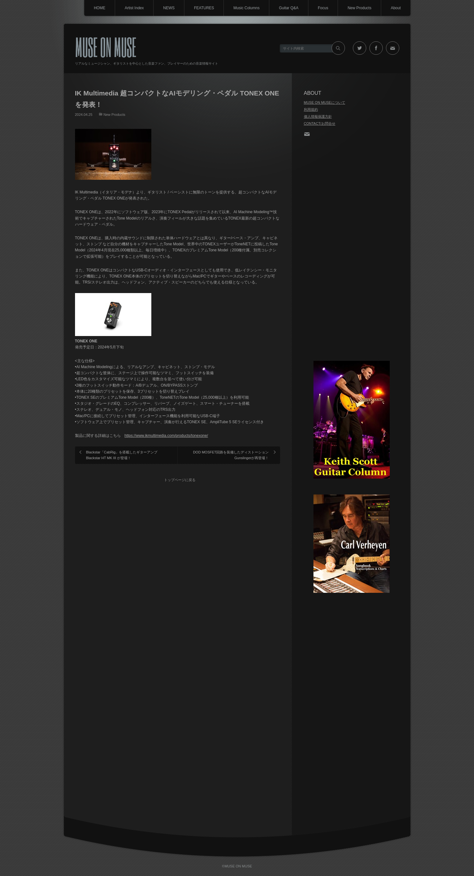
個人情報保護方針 (318, 116)
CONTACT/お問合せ (319, 123)
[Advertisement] (351, 249)
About (396, 8)
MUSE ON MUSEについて (324, 102)
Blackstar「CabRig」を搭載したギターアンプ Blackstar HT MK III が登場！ (122, 455)
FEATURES (204, 8)
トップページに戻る (180, 480)
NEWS (169, 8)
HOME (99, 8)
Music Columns (246, 8)
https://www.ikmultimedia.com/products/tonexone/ (166, 435)
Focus (323, 8)
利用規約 (311, 109)
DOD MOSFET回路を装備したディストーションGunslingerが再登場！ (231, 455)
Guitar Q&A (288, 8)
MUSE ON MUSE (105, 46)
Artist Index (134, 8)
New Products (359, 8)
